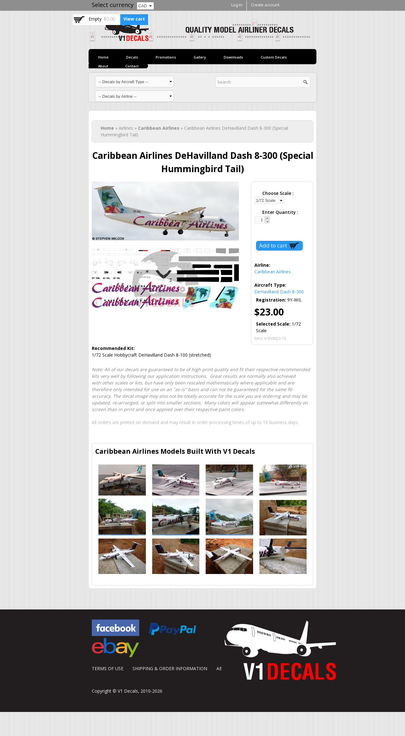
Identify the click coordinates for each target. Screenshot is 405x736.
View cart (134, 19)
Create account (265, 5)
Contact (132, 66)
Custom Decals (274, 57)
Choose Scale (277, 193)
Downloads (233, 57)
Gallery (200, 57)
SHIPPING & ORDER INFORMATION (170, 668)
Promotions (166, 57)
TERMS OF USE (107, 668)
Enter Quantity (279, 212)
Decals (132, 57)
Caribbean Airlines (158, 128)
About (103, 66)
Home (103, 57)
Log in (236, 5)
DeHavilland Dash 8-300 (279, 292)
